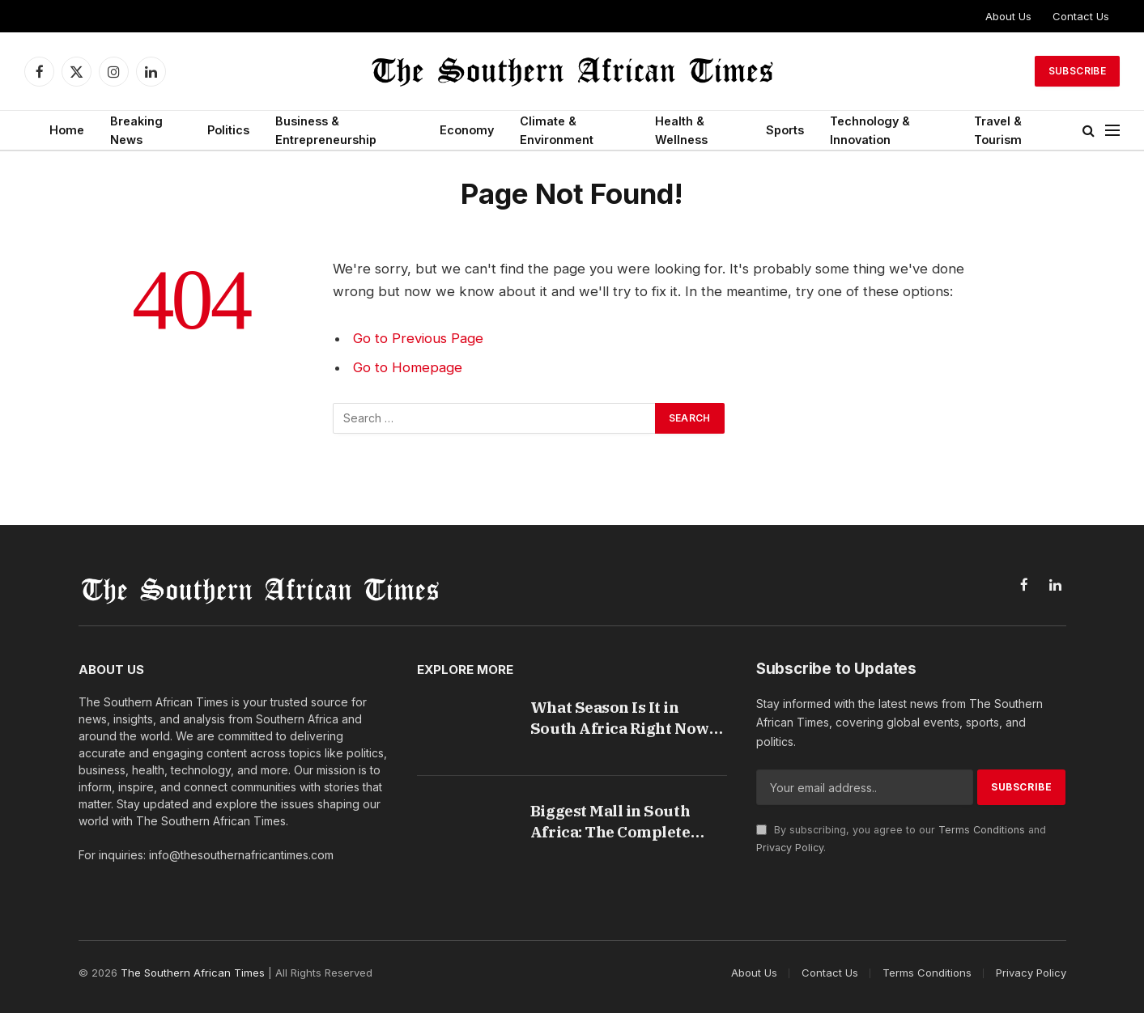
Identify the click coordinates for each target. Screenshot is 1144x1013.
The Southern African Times (193, 972)
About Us (1008, 16)
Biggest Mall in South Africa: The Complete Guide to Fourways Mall (618, 821)
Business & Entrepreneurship (325, 130)
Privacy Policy (789, 847)
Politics (228, 130)
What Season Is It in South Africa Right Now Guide (619, 718)
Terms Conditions (981, 830)
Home (66, 130)
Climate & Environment (556, 130)
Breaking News (136, 130)
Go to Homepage (407, 367)
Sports (785, 130)
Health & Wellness (681, 130)
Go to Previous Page (418, 338)
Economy (467, 130)
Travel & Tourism (998, 130)
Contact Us (1081, 16)
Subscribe (1077, 71)
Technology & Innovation (870, 130)
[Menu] (1112, 130)
